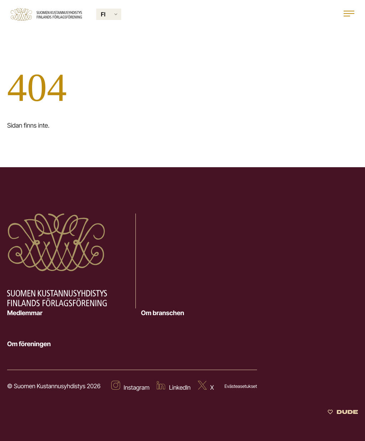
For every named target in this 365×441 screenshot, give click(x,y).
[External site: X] (206, 387)
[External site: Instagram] (130, 387)
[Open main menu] (348, 14)
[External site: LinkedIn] (173, 387)
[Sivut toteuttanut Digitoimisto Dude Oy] (343, 413)
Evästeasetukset (241, 386)
